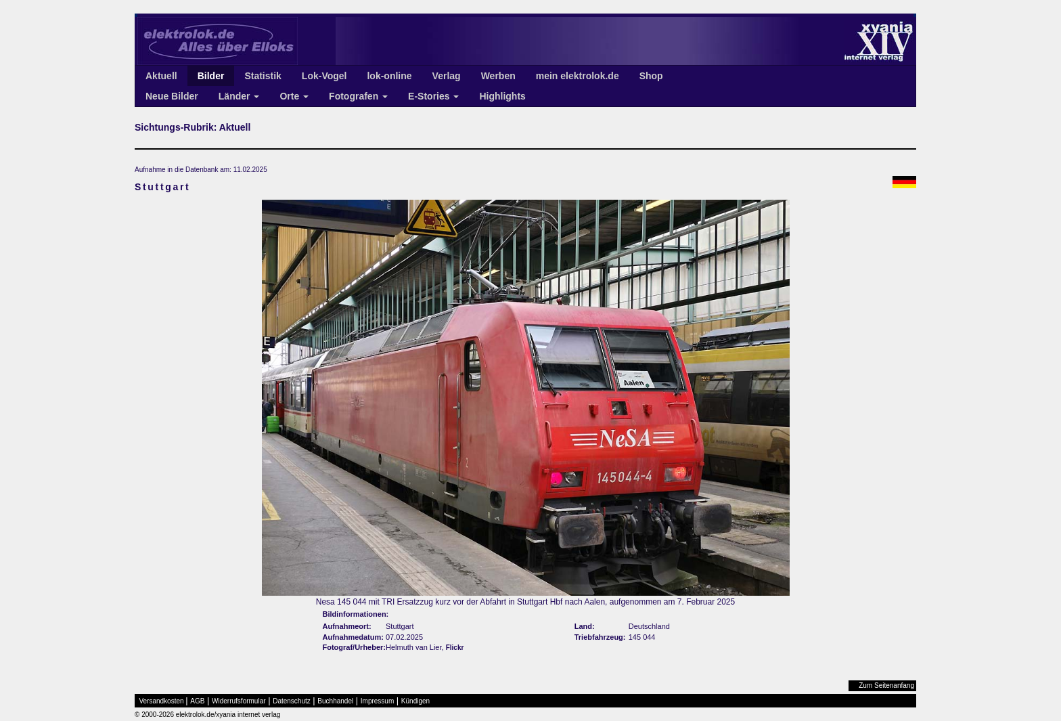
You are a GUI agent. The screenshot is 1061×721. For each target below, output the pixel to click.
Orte (294, 96)
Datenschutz (292, 701)
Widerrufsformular (238, 701)
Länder (239, 96)
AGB (197, 701)
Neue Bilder (171, 96)
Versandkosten (161, 701)
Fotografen (358, 96)
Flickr (455, 647)
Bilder (211, 75)
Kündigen (415, 701)
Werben (498, 75)
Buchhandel (335, 701)
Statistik (262, 75)
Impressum (377, 701)
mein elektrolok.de (577, 75)
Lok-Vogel (324, 75)
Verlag (446, 75)
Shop (651, 75)
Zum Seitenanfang (886, 685)
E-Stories (433, 96)
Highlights (502, 96)
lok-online (389, 75)
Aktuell (161, 75)
